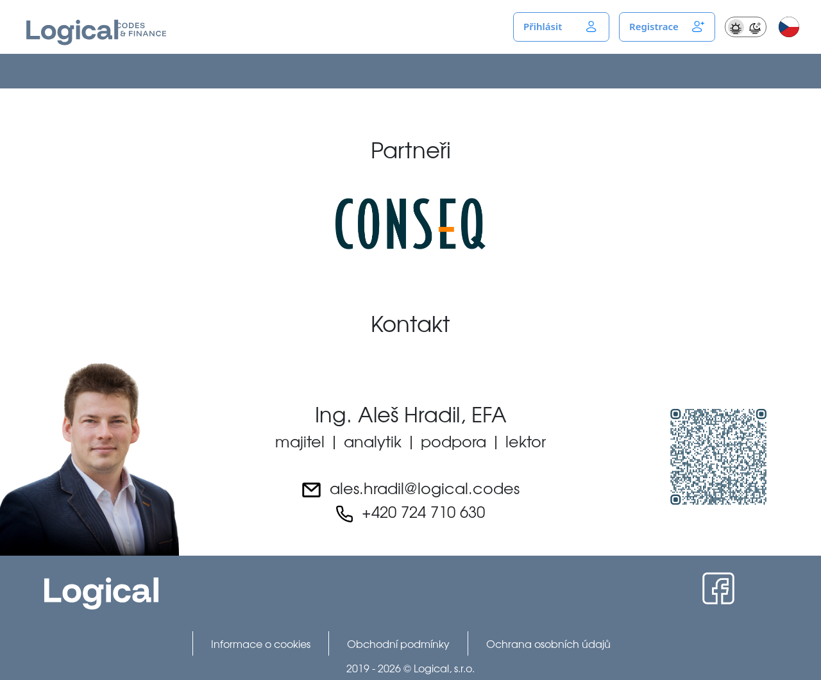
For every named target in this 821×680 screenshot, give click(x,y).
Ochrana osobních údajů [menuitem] (548, 643)
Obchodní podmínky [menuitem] (398, 643)
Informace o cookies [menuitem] (260, 643)
